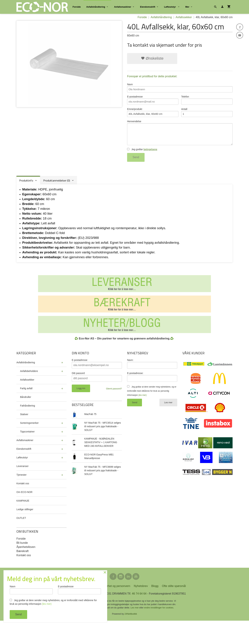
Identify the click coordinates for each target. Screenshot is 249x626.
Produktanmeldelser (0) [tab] (56, 185)
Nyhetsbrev (141, 591)
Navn (180, 88)
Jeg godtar (142, 154)
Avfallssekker (27, 384)
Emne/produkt (152, 114)
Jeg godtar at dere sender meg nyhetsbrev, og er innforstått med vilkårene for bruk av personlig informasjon (151, 395)
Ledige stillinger (24, 513)
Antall (207, 114)
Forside (77, 7)
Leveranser (22, 470)
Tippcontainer (27, 436)
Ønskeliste (152, 58)
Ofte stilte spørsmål (174, 591)
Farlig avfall (26, 392)
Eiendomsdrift (147, 7)
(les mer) (142, 399)
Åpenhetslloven (25, 551)
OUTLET (21, 522)
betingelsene (150, 154)
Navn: (130, 364)
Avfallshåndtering (95, 7)
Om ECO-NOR (24, 496)
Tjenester (21, 479)
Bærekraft (22, 555)
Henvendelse (180, 136)
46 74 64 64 (139, 598)
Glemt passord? (114, 393)
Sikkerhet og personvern (115, 591)
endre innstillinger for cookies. (159, 613)
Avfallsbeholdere (29, 375)
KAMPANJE (22, 505)
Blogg (154, 591)
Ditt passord (78, 377)
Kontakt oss (22, 488)
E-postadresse (152, 101)
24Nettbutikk (130, 619)
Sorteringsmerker (29, 427)
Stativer (24, 418)
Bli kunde (22, 547)
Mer (187, 7)
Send (136, 161)
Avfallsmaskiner (122, 7)
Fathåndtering (27, 410)
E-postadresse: (135, 377)
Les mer (168, 407)
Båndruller (25, 401)
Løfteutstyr (170, 7)
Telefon (207, 101)
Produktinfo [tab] (26, 185)
